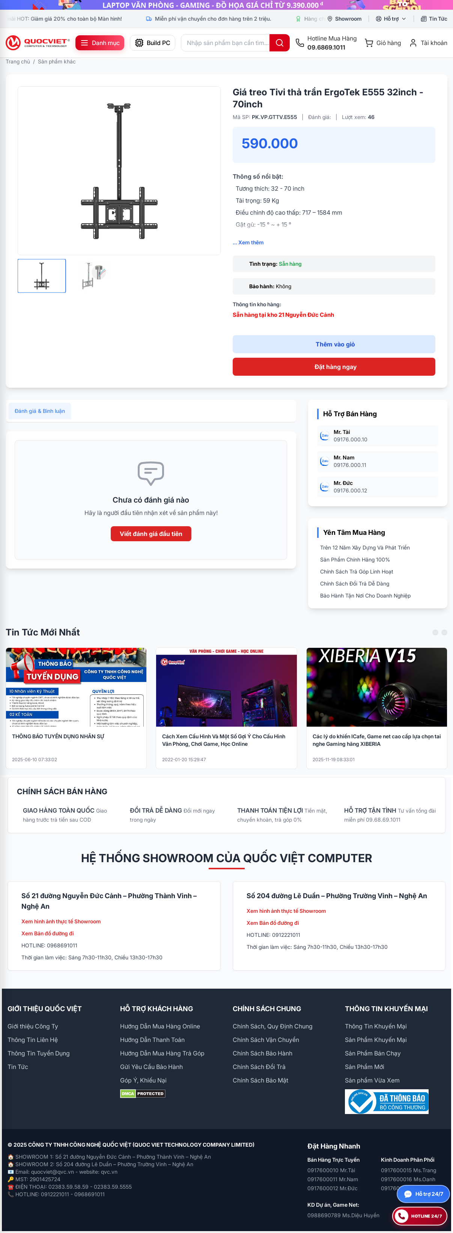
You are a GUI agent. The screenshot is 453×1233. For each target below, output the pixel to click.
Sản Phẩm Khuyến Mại (376, 1039)
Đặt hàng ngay (336, 366)
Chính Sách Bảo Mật (260, 1080)
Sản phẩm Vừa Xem (372, 1080)
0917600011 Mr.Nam (332, 1179)
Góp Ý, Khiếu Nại (143, 1080)
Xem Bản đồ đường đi (47, 933)
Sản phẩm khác (57, 61)
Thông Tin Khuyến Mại (376, 1026)
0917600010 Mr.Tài (331, 1170)
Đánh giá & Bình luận (40, 417)
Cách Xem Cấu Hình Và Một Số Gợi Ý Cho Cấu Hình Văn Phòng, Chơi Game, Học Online (223, 746)
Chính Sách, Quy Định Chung (273, 1026)
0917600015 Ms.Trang (408, 1170)
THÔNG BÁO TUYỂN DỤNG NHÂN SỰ (58, 742)
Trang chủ (18, 61)
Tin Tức (18, 1066)
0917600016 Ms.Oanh (408, 1179)
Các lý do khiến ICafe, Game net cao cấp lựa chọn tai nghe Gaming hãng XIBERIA (377, 746)
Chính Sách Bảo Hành (262, 1053)
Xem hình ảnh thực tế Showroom (61, 921)
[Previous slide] (435, 638)
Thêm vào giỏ (335, 344)
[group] (226, 5)
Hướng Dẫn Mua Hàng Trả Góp (162, 1053)
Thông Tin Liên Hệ (33, 1039)
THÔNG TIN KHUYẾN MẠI (386, 1009)
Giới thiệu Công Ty (33, 1026)
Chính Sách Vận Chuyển (266, 1039)
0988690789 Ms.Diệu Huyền (343, 1215)
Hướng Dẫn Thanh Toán (152, 1039)
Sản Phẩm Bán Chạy (373, 1053)
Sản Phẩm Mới (364, 1066)
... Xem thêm (248, 242)
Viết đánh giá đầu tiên (151, 539)
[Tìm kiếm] (279, 42)
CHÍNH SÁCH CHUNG (267, 1009)
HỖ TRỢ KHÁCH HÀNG (156, 1009)
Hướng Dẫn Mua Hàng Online (160, 1026)
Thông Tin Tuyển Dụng (39, 1053)
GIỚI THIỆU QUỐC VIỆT (45, 1009)
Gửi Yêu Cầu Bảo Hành (151, 1066)
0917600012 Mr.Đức (332, 1188)
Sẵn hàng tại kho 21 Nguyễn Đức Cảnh (283, 314)
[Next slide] (444, 638)
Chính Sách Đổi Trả (259, 1066)
